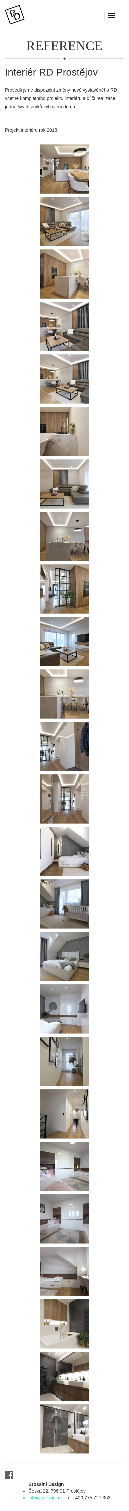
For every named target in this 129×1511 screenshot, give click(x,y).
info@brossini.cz (45, 1497)
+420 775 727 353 (91, 1497)
